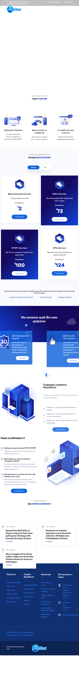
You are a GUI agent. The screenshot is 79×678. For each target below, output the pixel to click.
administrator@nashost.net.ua (16, 4)
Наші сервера (28, 630)
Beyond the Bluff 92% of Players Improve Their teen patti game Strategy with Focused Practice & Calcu (19, 569)
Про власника (28, 622)
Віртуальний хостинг (14, 613)
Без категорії (10, 561)
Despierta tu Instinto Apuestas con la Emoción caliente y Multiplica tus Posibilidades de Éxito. (58, 569)
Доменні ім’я (11, 632)
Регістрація (67, 2)
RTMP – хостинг (12, 625)
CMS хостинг (11, 621)
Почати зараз (19, 217)
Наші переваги (29, 626)
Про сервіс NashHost (31, 618)
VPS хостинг (11, 617)
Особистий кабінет (53, 2)
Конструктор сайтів (13, 629)
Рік (45, 167)
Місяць (33, 167)
